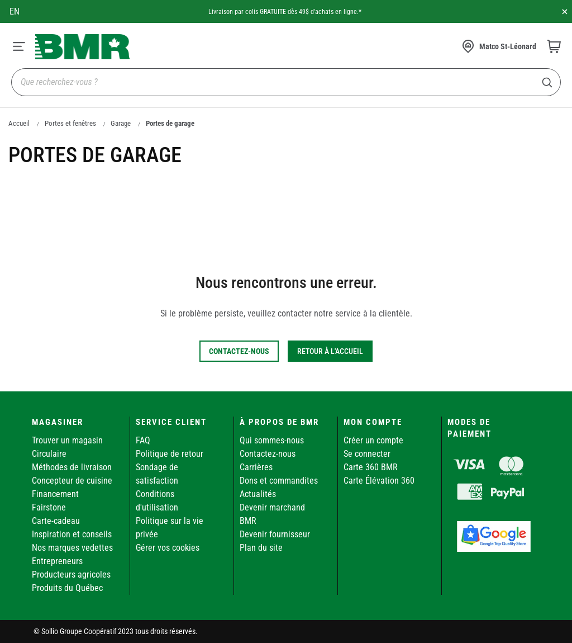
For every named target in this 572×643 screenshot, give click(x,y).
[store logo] (82, 46)
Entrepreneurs (57, 561)
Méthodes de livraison (72, 467)
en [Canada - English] (14, 11)
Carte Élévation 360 (379, 480)
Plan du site (261, 547)
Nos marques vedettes (72, 547)
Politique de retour (169, 453)
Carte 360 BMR (371, 467)
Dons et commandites (279, 480)
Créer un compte (373, 440)
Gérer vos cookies (167, 547)
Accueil (19, 123)
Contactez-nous (267, 453)
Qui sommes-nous (272, 440)
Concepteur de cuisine (72, 480)
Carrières (256, 467)
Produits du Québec (67, 588)
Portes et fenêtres (70, 123)
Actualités (258, 494)
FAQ (143, 440)
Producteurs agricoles (71, 574)
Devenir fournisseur (275, 534)
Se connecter (367, 453)
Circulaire (49, 453)
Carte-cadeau (56, 521)
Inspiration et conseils (72, 534)
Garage (121, 123)
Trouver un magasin (67, 440)
